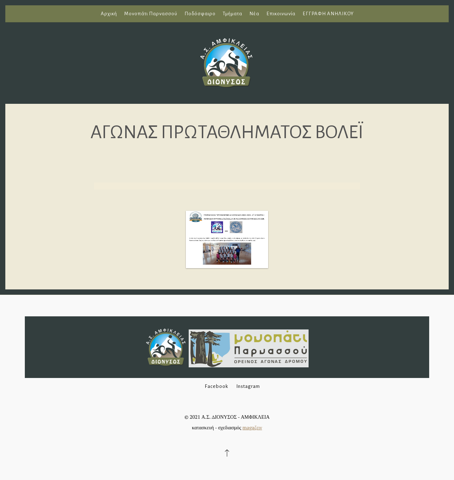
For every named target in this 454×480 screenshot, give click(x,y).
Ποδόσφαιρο (200, 13)
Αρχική (109, 13)
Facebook (216, 386)
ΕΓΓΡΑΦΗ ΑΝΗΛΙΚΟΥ (328, 13)
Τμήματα (232, 13)
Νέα (254, 13)
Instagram (248, 386)
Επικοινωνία (280, 13)
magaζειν (252, 427)
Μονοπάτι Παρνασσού (150, 13)
